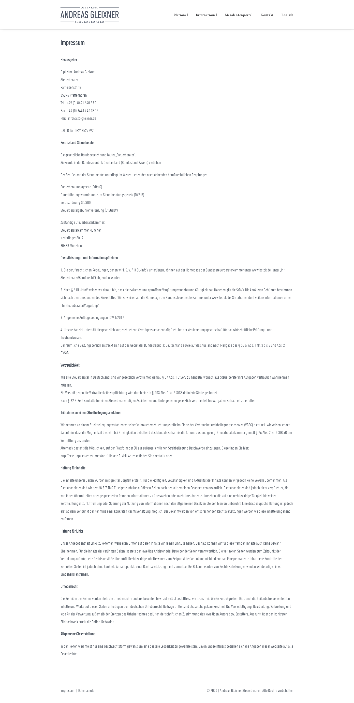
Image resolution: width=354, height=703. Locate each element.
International (206, 15)
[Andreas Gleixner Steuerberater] (89, 15)
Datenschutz (86, 690)
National (181, 15)
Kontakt (267, 15)
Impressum (67, 690)
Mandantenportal (239, 15)
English (287, 14)
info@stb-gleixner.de (82, 118)
